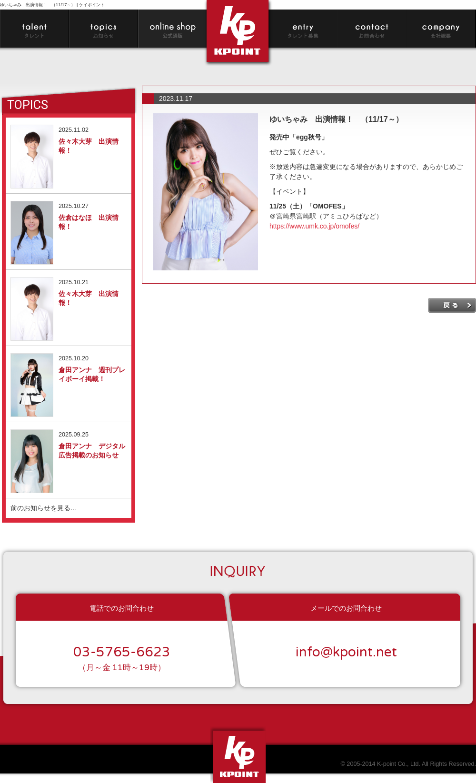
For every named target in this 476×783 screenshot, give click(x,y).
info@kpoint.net (346, 652)
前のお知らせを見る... (43, 508)
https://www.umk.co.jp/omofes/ (314, 226)
